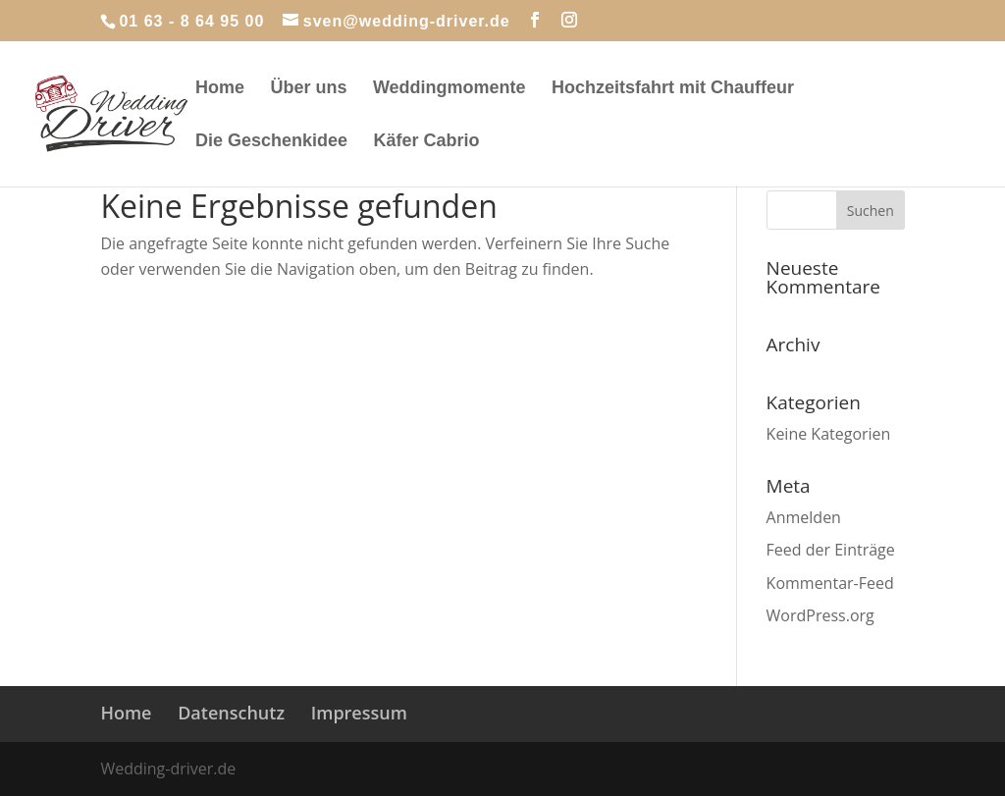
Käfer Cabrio (427, 141)
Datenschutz (231, 712)
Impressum (359, 712)
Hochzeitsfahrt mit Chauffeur (673, 88)
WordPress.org (820, 615)
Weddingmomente (449, 88)
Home (219, 88)
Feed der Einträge (831, 549)
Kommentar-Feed (830, 583)
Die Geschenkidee (271, 141)
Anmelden (804, 517)
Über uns (308, 88)
